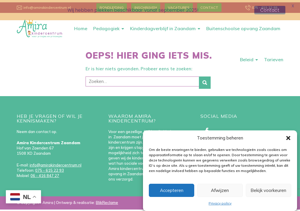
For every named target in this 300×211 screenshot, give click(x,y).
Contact (269, 10)
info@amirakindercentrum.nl (55, 162)
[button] (288, 138)
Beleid (246, 57)
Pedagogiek (106, 26)
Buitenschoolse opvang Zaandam (243, 26)
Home (80, 26)
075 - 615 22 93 (49, 168)
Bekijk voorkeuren (268, 190)
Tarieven (273, 57)
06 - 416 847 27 (44, 173)
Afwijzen (220, 190)
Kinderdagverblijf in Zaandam (163, 26)
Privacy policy (220, 203)
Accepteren (171, 190)
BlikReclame (107, 200)
